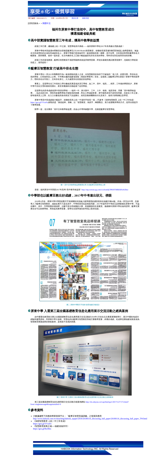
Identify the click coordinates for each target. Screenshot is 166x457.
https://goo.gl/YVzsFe (39, 102)
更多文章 (75, 18)
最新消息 (85, 18)
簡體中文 (46, 23)
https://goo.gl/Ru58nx (42, 429)
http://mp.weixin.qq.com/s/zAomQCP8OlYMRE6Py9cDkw (105, 190)
